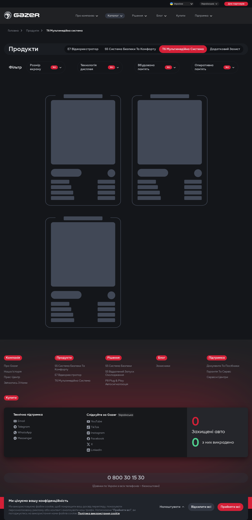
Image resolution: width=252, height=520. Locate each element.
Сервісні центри (217, 377)
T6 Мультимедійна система (183, 49)
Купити (11, 398)
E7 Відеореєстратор (83, 49)
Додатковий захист (225, 49)
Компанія (13, 358)
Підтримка (217, 358)
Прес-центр (12, 377)
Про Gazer (11, 366)
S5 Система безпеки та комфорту (130, 49)
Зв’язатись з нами (15, 382)
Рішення (113, 358)
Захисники (163, 366)
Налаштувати (172, 507)
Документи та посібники (223, 366)
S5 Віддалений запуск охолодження (119, 373)
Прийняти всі (230, 507)
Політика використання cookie (99, 513)
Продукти (64, 358)
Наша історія (13, 371)
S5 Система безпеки (118, 366)
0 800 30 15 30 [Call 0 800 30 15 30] (126, 477)
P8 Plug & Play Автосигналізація (116, 382)
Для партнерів (236, 3)
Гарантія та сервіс (219, 371)
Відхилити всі (201, 507)
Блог (161, 358)
